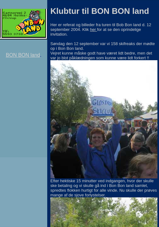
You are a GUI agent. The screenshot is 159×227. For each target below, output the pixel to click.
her (93, 29)
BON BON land (23, 55)
